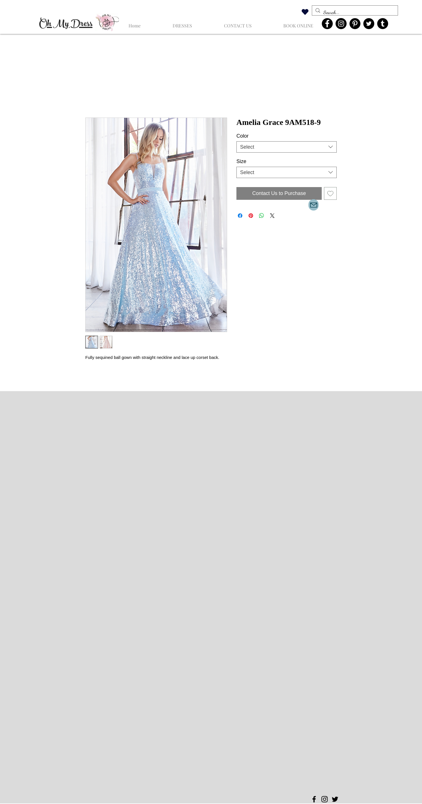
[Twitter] (368, 23)
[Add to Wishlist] (330, 193)
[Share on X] (272, 215)
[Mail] (313, 205)
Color (242, 136)
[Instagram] (341, 23)
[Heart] (305, 12)
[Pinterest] (354, 23)
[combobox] (286, 147)
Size (241, 161)
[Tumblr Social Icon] (382, 23)
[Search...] (354, 12)
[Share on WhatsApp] (261, 215)
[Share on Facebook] (240, 215)
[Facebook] (327, 23)
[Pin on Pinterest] (250, 215)
